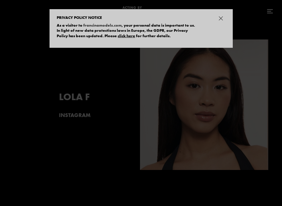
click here (126, 35)
